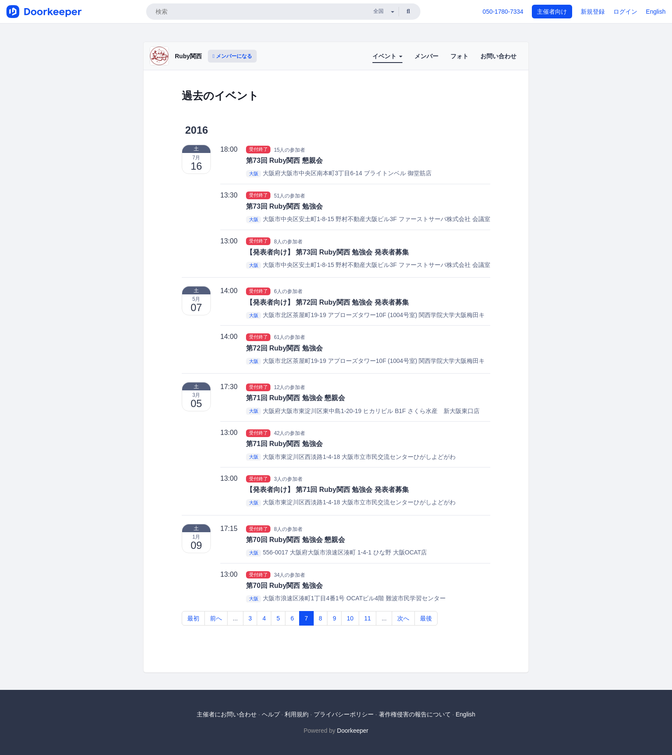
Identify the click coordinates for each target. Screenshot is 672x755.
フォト (459, 56)
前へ (216, 618)
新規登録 (593, 11)
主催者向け (552, 11)
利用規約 (297, 714)
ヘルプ (271, 714)
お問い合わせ (498, 56)
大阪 (253, 173)
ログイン (625, 11)
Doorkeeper (352, 730)
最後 (426, 618)
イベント (387, 56)
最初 (193, 618)
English (656, 11)
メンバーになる (232, 56)
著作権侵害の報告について (415, 714)
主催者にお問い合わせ (227, 714)
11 (367, 618)
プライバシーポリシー (344, 714)
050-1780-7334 (503, 11)
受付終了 (258, 149)
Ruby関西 (188, 56)
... (235, 618)
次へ (403, 618)
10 (350, 618)
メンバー (426, 56)
